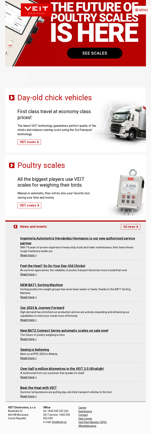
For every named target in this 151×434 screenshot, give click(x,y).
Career (82, 407)
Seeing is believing (34, 350)
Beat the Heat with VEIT (38, 388)
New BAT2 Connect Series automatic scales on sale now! (64, 330)
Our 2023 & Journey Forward (42, 308)
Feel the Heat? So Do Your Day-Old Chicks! (52, 266)
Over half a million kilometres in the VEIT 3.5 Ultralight (62, 369)
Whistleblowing (87, 425)
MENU (141, 10)
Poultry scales (41, 165)
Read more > (28, 255)
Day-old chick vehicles (54, 97)
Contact (83, 414)
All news (129, 226)
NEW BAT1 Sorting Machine (41, 285)
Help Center (85, 418)
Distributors (85, 411)
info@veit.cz (59, 422)
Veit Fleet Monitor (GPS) (92, 422)
